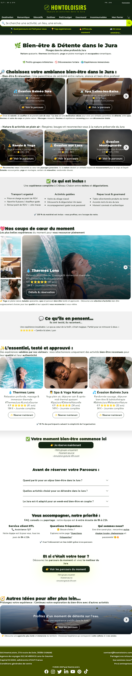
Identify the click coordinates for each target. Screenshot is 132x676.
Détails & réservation (41, 292)
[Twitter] (59, 671)
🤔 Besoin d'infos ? (66, 529)
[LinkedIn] (66, 671)
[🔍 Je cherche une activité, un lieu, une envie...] (61, 23)
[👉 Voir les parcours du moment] (66, 569)
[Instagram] (53, 671)
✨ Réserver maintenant (21, 415)
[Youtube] (72, 671)
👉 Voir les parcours (66, 627)
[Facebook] (46, 671)
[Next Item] (126, 96)
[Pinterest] (79, 671)
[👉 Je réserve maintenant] (65, 445)
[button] (7, 16)
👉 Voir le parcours (32, 107)
